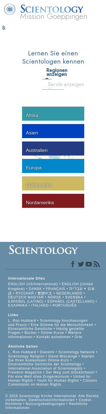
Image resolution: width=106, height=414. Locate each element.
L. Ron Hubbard (22, 321)
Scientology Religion (26, 356)
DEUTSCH (17, 297)
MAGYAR (36, 297)
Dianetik (47, 352)
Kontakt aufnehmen (53, 337)
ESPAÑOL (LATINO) (26, 301)
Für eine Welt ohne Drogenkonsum (39, 377)
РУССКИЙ (25, 293)
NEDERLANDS (69, 293)
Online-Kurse (53, 333)
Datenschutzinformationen (52, 400)
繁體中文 (45, 293)
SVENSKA (74, 297)
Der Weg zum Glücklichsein (70, 372)
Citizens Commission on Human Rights (52, 382)
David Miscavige (62, 356)
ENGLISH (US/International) (33, 284)
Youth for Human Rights (58, 380)
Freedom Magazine (25, 372)
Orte (78, 337)
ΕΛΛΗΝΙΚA (17, 305)
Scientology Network (77, 352)
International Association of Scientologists (45, 368)
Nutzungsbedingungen (45, 404)
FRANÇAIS (55, 289)
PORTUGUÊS (65, 305)
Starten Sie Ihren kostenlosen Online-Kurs (51, 358)
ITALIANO (40, 305)
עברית (76, 288)
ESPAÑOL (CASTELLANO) (70, 301)
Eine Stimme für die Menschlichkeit (62, 325)
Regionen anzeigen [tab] (48, 72)
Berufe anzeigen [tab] (52, 84)
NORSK (54, 297)
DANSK (35, 289)
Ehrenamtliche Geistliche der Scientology (44, 364)
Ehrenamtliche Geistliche (30, 329)
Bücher (31, 333)
